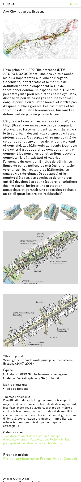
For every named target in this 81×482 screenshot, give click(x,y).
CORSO (8, 4)
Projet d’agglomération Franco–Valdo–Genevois (40, 458)
